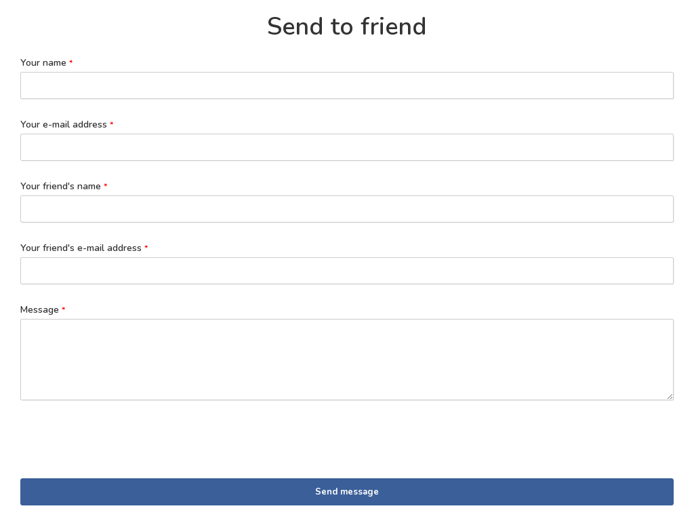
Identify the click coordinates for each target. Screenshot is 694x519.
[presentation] (123, 443)
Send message (347, 492)
